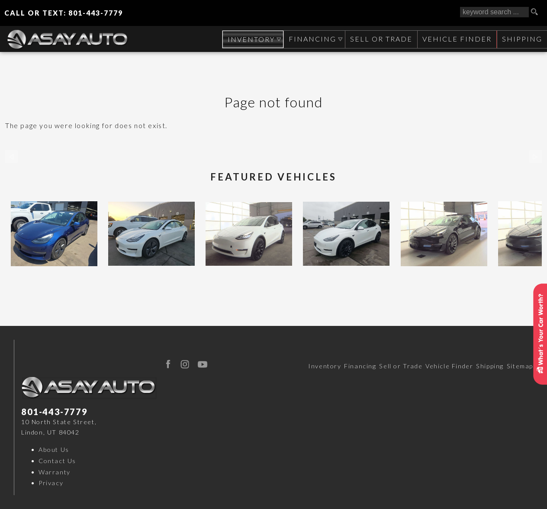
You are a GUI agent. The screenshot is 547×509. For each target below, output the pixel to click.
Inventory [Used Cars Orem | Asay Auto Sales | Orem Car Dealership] (249, 39)
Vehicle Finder (449, 366)
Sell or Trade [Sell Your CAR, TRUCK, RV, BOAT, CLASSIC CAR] (380, 39)
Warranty (55, 472)
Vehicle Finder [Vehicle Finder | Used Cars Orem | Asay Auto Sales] (456, 39)
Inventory (324, 366)
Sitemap (520, 366)
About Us (54, 449)
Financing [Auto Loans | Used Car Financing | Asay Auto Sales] (311, 39)
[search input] (494, 12)
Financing (360, 366)
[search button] (537, 12)
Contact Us (57, 460)
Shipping (522, 39)
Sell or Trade (400, 366)
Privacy (51, 482)
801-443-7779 (54, 411)
